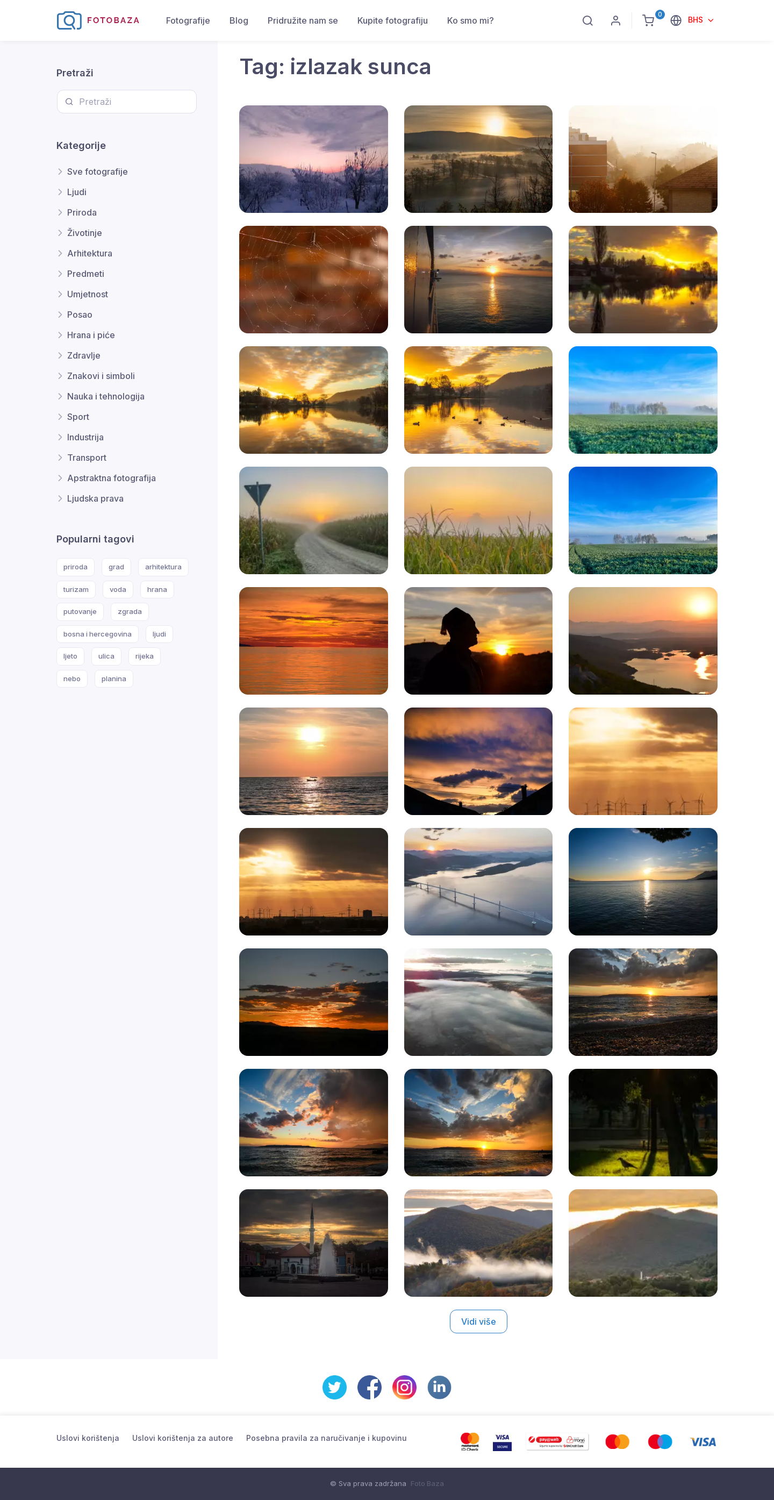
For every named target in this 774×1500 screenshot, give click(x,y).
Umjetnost (87, 294)
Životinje (84, 232)
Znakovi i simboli (101, 375)
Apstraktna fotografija (111, 478)
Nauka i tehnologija (106, 396)
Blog (239, 20)
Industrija (85, 437)
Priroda (82, 212)
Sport (78, 416)
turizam (76, 589)
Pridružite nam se (303, 20)
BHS (696, 19)
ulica (106, 656)
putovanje (80, 611)
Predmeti (85, 273)
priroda (75, 566)
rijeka (144, 656)
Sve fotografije (97, 171)
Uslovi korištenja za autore (182, 1437)
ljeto (70, 656)
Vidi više (478, 1321)
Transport (86, 457)
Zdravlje (84, 355)
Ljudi (77, 192)
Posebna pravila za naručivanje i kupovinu (326, 1437)
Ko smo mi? (470, 20)
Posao (79, 314)
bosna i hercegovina (97, 634)
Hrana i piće (91, 335)
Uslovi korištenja (87, 1437)
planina (114, 678)
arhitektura (163, 566)
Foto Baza (427, 1483)
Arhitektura (89, 253)
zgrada (130, 611)
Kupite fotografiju (392, 20)
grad (116, 566)
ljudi (159, 634)
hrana (157, 589)
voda (118, 589)
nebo (72, 678)
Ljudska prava (95, 498)
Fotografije (188, 20)
